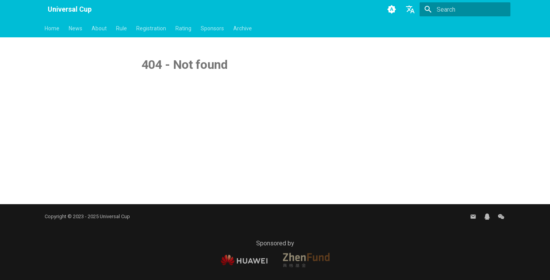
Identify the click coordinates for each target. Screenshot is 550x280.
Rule (121, 28)
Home (52, 28)
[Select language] (410, 9)
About (99, 28)
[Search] (465, 9)
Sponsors (212, 28)
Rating (183, 28)
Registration (151, 28)
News (75, 28)
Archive (242, 28)
